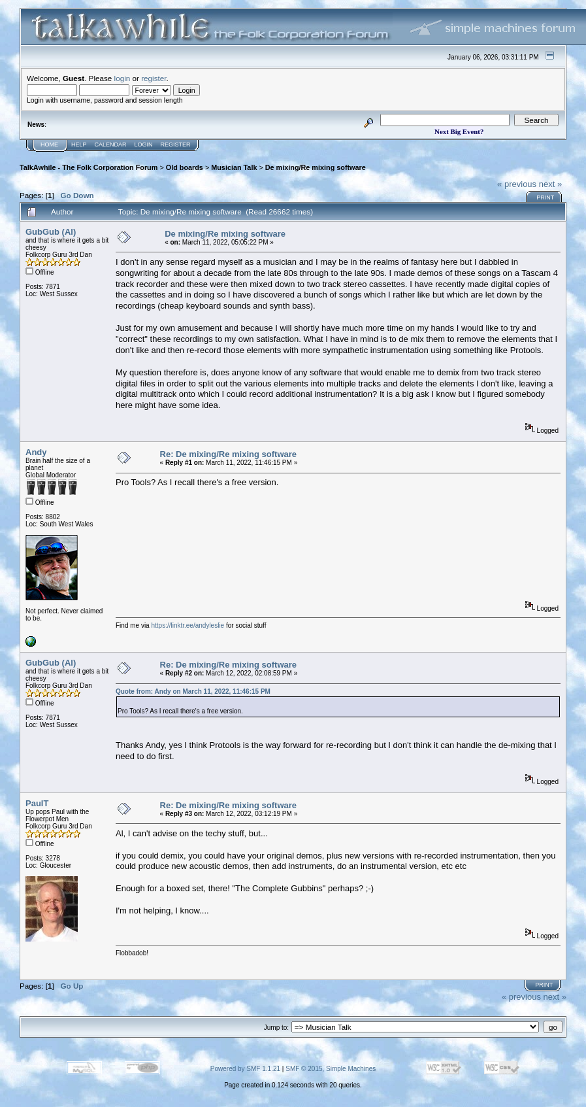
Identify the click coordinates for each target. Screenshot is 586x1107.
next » (550, 184)
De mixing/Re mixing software (315, 167)
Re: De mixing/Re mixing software (228, 454)
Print (545, 197)
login (122, 78)
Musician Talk (234, 167)
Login (144, 144)
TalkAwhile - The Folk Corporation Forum (88, 167)
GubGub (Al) (50, 232)
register (153, 78)
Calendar (111, 144)
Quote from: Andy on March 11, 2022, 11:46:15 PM (193, 691)
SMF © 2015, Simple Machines (330, 1068)
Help (79, 144)
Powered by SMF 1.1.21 (245, 1068)
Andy (36, 452)
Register (176, 144)
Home (49, 144)
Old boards (184, 167)
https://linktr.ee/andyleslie (187, 625)
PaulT (36, 803)
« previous (516, 184)
